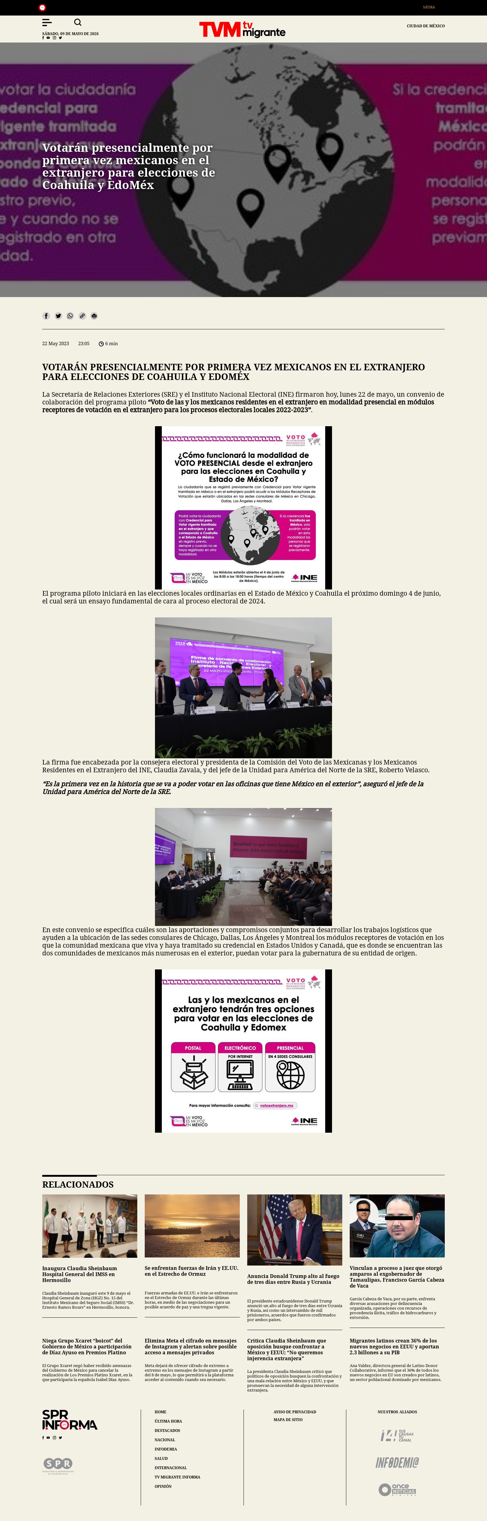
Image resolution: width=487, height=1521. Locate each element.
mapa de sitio (288, 1419)
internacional (171, 1467)
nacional (165, 1439)
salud (161, 1458)
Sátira (432, 7)
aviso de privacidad (295, 1412)
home (160, 1412)
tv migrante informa (177, 1477)
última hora (168, 1421)
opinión (163, 1486)
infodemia (166, 1449)
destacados (167, 1430)
